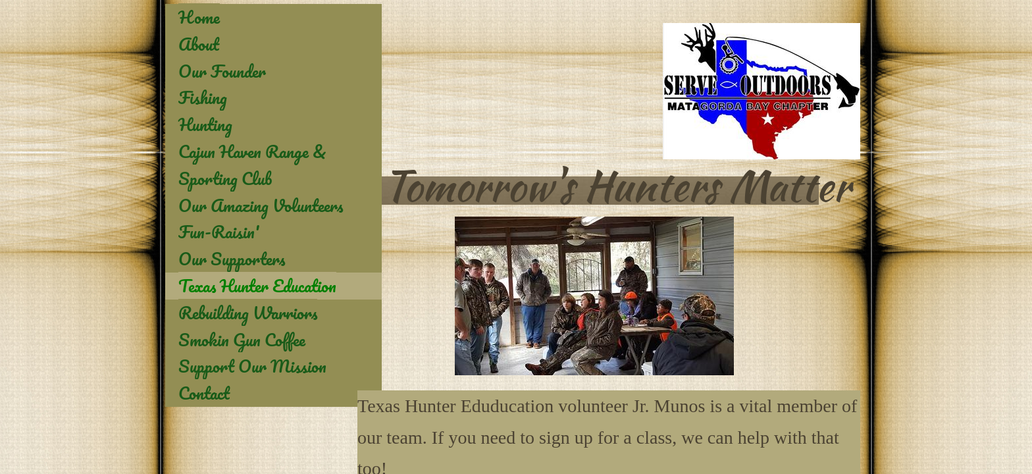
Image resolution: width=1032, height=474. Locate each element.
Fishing (202, 97)
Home (199, 17)
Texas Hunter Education (257, 286)
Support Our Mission (252, 366)
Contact (204, 393)
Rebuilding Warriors (247, 313)
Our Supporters (231, 259)
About (198, 44)
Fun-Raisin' (218, 232)
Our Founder (222, 71)
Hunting (205, 124)
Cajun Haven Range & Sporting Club (252, 165)
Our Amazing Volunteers (260, 205)
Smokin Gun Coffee (241, 340)
